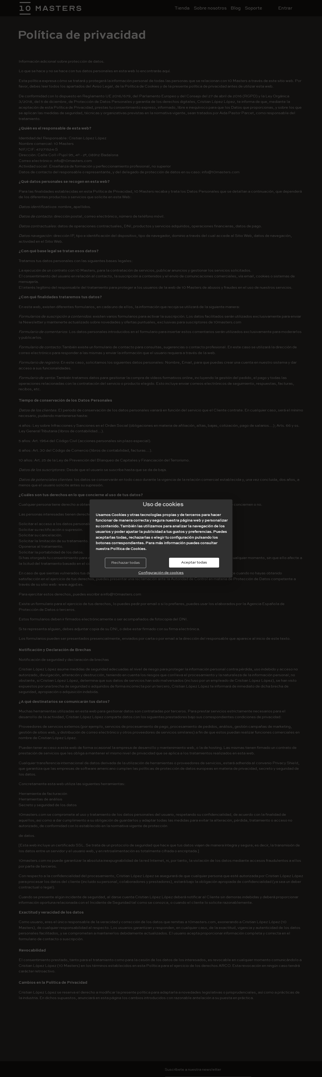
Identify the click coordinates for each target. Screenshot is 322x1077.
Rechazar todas (125, 563)
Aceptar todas (194, 562)
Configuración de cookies (161, 573)
